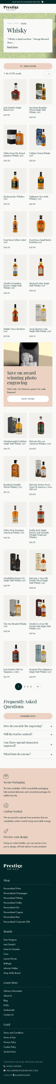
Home (9, 23)
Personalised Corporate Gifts (17, 921)
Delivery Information (13, 991)
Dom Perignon (10, 939)
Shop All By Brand (12, 973)
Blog (6, 1000)
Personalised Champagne (15, 893)
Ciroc (6, 954)
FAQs (6, 1005)
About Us (8, 995)
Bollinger (8, 963)
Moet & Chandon (12, 949)
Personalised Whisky (13, 898)
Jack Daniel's (10, 944)
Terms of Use (10, 1037)
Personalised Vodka (13, 902)
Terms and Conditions (13, 1032)
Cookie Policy (10, 1047)
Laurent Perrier (10, 958)
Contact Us (9, 1014)
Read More (12, 47)
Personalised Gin (11, 907)
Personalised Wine (12, 888)
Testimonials (9, 1010)
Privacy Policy (10, 1042)
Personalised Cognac (13, 912)
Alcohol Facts (10, 1051)
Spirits (16, 23)
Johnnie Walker (11, 968)
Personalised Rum (12, 917)
